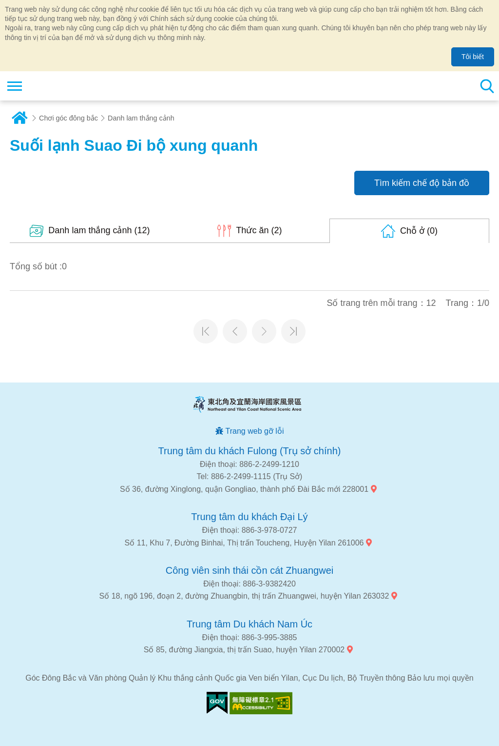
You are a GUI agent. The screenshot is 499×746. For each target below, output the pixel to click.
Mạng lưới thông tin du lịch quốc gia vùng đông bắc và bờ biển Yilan (66, 86)
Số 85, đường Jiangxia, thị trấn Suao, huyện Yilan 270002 (244, 649)
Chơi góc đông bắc (68, 118)
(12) (99, 230)
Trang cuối (293, 331)
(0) (419, 231)
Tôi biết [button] (472, 56)
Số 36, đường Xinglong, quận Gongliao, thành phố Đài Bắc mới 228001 (244, 489)
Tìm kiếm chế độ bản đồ (421, 183)
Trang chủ (19, 118)
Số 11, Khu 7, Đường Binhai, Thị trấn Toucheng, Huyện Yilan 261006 (244, 543)
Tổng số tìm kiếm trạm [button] (487, 86)
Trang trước (235, 331)
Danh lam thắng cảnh (141, 118)
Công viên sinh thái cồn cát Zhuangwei (249, 570)
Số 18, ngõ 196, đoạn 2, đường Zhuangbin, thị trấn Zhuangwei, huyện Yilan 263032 (244, 596)
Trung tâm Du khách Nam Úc (249, 624)
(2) (259, 230)
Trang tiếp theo (264, 331)
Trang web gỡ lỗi (255, 431)
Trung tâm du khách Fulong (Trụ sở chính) (249, 450)
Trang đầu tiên (205, 331)
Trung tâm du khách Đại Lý (249, 516)
